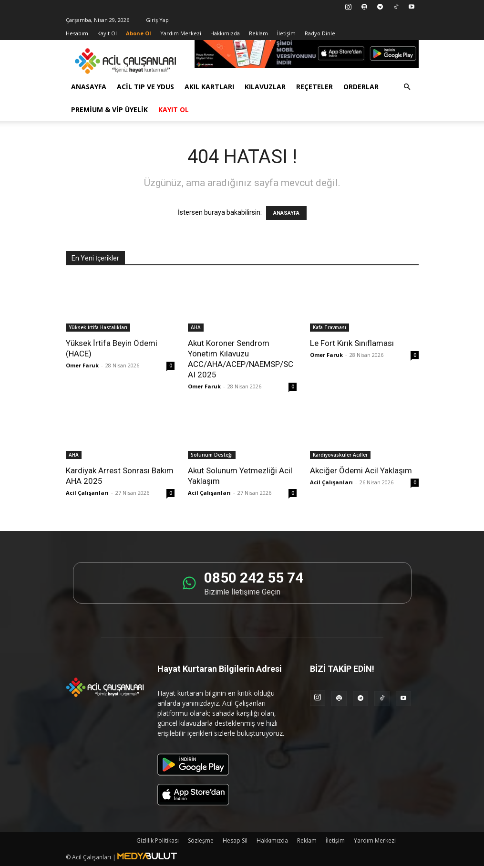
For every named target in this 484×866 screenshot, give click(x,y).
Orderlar (361, 86)
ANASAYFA (286, 213)
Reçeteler (314, 86)
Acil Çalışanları (87, 492)
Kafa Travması (329, 327)
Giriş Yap (157, 19)
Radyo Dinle (320, 33)
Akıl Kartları (209, 86)
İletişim (286, 33)
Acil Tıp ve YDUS (145, 86)
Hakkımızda (225, 33)
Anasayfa (88, 86)
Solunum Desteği (212, 454)
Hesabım (77, 33)
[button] (407, 87)
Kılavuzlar (265, 86)
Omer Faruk (82, 365)
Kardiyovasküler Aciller (340, 454)
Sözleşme (201, 840)
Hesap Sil (235, 840)
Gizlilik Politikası (157, 840)
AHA (196, 327)
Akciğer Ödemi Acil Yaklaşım (361, 470)
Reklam (258, 33)
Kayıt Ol (107, 33)
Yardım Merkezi (180, 33)
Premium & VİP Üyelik (109, 109)
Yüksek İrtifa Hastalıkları (98, 327)
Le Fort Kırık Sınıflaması (352, 343)
